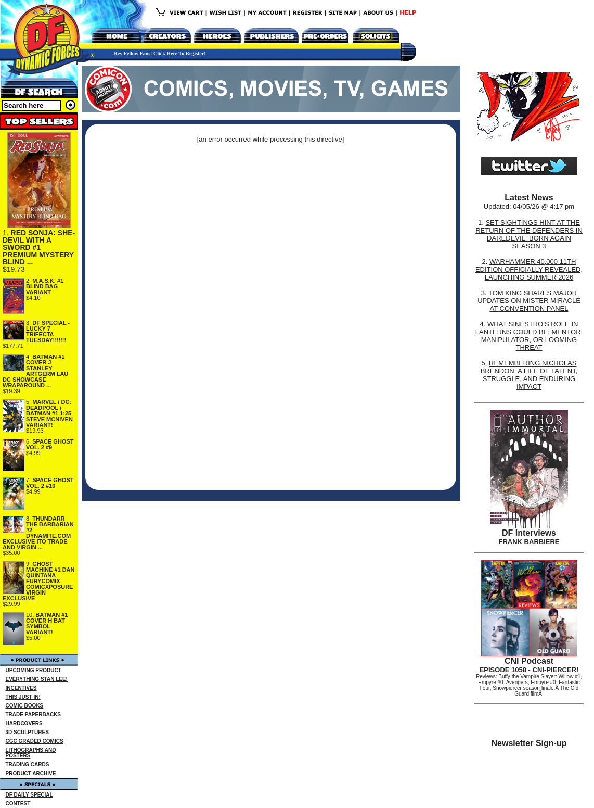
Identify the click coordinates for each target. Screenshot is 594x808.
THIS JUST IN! (23, 697)
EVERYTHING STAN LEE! (37, 679)
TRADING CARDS (27, 764)
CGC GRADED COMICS (34, 741)
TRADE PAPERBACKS (33, 714)
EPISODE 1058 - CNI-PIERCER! (529, 670)
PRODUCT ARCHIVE (31, 773)
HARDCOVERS (24, 723)
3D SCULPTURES (27, 732)
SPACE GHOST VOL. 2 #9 (50, 444)
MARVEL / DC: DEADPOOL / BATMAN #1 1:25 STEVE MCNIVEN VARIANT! (49, 413)
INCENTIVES (21, 688)
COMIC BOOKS (25, 706)
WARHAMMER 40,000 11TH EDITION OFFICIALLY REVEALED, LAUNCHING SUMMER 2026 (529, 269)
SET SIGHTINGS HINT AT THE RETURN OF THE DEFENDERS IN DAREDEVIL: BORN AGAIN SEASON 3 (529, 234)
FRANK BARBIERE (529, 542)
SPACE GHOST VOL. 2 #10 (50, 483)
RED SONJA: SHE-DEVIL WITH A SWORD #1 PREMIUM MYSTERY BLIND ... (39, 247)
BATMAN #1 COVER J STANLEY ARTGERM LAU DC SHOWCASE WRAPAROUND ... (35, 371)
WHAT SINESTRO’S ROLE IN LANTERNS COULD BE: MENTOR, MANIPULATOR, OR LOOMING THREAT (529, 335)
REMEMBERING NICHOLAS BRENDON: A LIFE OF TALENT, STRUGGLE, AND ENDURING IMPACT (529, 374)
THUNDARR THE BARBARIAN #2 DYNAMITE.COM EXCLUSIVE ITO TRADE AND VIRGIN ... (38, 532)
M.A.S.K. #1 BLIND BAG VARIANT (44, 286)
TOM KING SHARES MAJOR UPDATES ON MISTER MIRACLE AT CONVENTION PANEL (528, 300)
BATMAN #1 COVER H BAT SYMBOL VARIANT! (47, 623)
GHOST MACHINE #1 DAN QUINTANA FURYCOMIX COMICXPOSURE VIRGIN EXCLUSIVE (39, 581)
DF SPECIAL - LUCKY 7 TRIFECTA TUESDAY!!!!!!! (48, 331)
